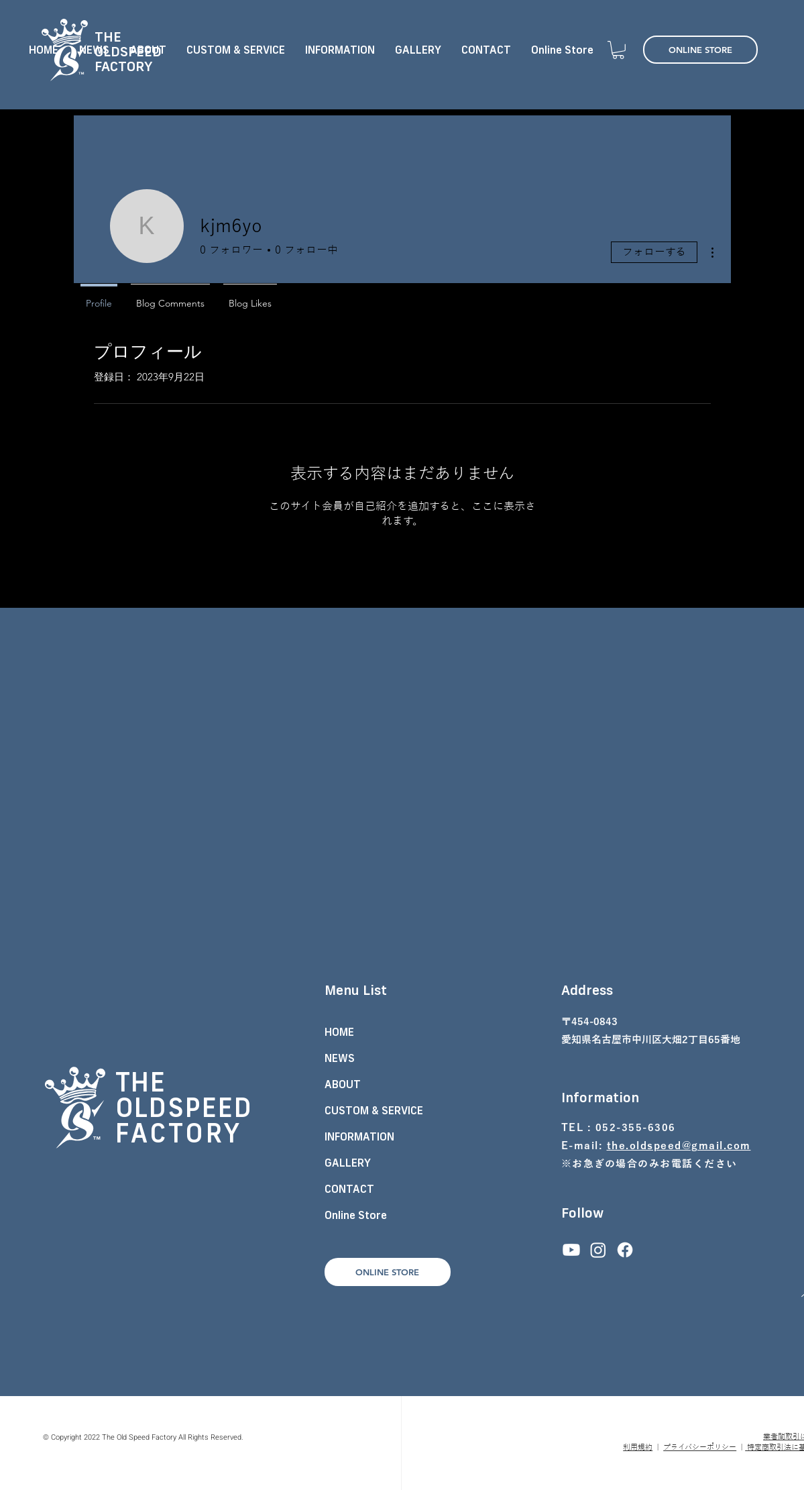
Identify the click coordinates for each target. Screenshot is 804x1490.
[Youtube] (571, 1250)
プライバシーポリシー (699, 1447)
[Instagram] (598, 1250)
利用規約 (637, 1447)
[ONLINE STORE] (700, 50)
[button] (618, 50)
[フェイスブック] (625, 1250)
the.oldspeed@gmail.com (679, 1145)
